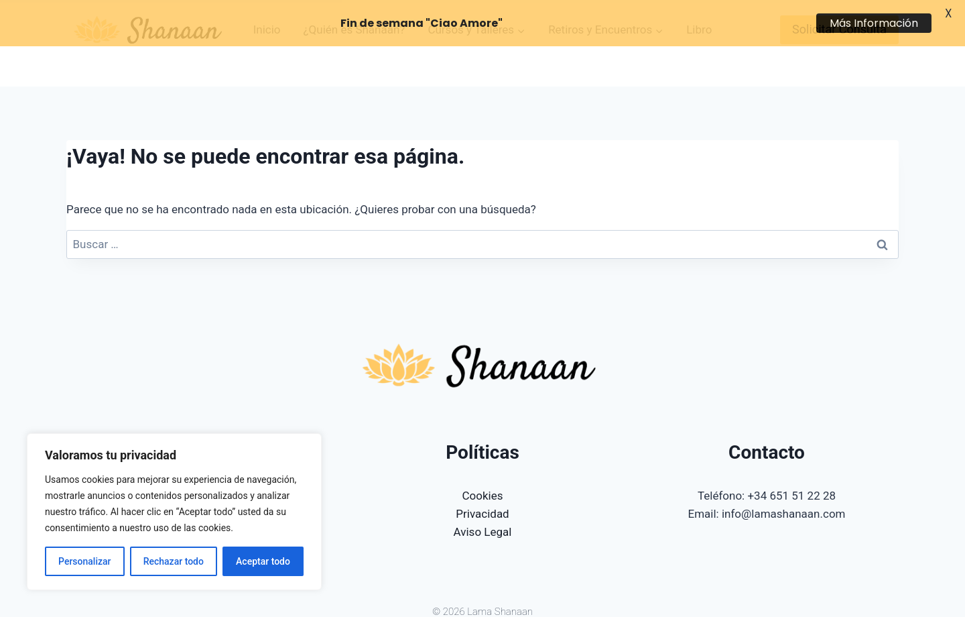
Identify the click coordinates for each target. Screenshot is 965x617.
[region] (174, 511)
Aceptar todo (263, 561)
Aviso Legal (483, 499)
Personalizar (84, 561)
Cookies (482, 462)
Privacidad (482, 481)
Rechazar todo (173, 561)
